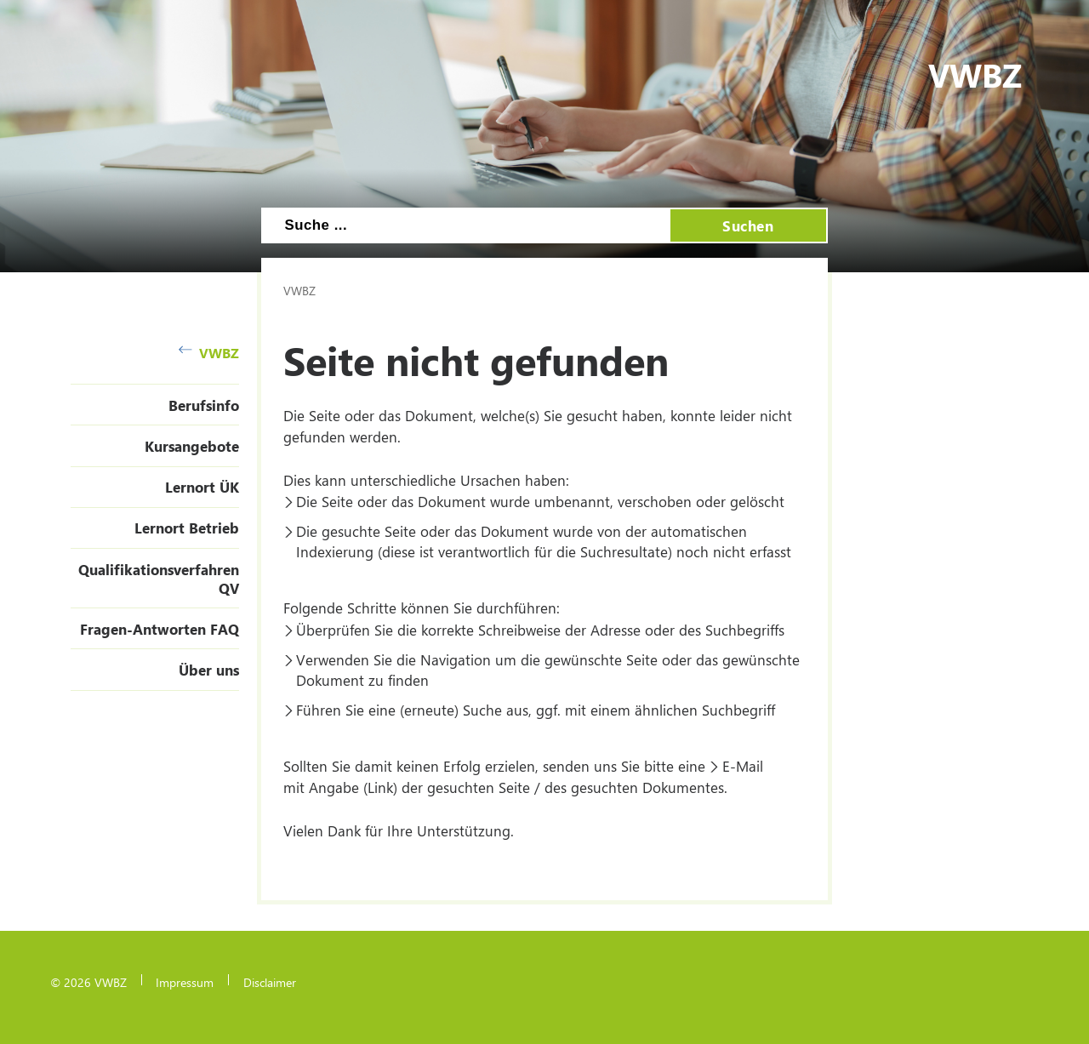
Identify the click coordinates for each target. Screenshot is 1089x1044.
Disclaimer (269, 982)
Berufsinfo (203, 405)
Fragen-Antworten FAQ (159, 628)
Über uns (209, 669)
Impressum (185, 982)
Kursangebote (192, 445)
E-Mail (742, 765)
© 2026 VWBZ (88, 982)
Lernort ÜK (202, 486)
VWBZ (209, 353)
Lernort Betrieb (186, 527)
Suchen (747, 225)
